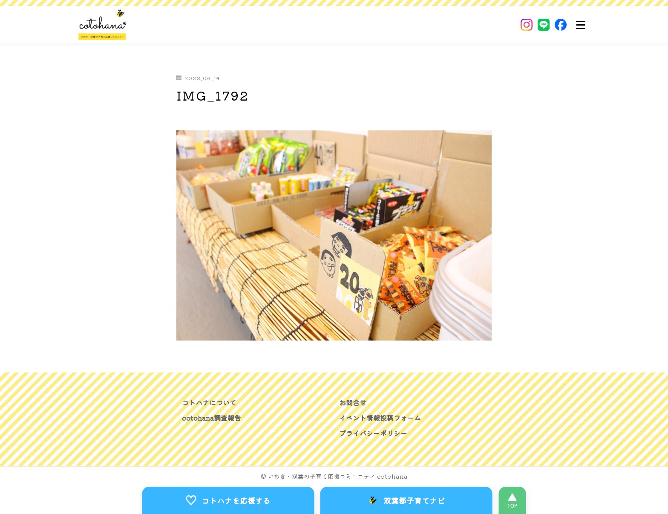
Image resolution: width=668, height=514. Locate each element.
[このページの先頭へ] (512, 500)
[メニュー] (581, 24)
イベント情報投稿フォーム (380, 418)
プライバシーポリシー (373, 433)
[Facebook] (561, 25)
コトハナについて (209, 402)
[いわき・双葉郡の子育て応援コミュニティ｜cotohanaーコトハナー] (102, 24)
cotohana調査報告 (211, 418)
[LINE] (544, 25)
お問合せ (352, 402)
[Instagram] (527, 25)
